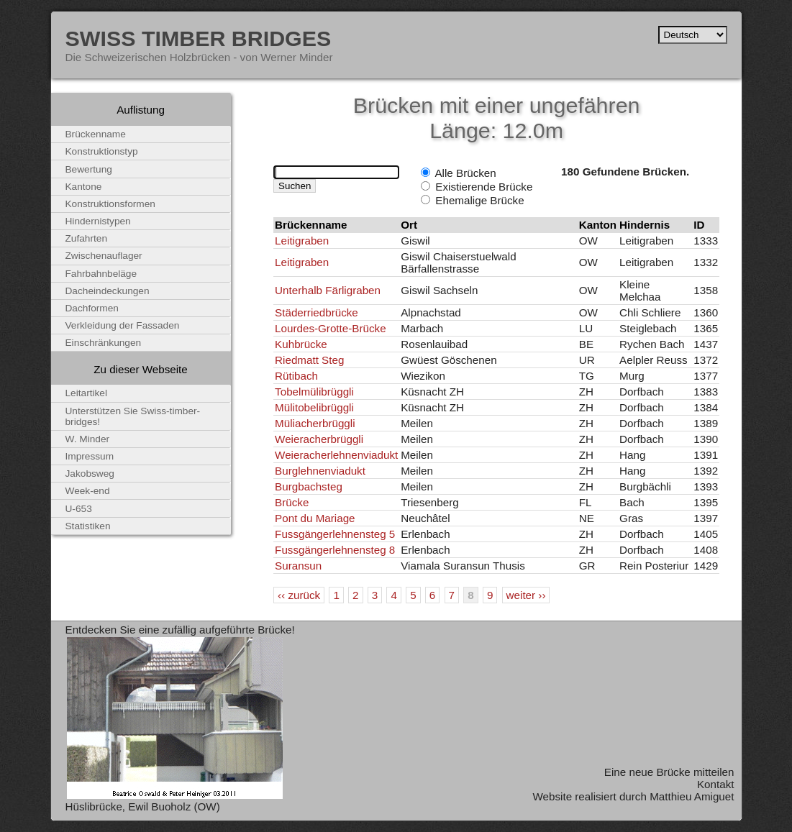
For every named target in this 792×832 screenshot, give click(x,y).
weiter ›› (526, 595)
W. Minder (87, 439)
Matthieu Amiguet (692, 796)
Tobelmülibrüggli (314, 391)
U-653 (78, 508)
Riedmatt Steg (309, 360)
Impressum (89, 456)
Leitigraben (302, 240)
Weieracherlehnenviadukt (336, 455)
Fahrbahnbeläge (101, 273)
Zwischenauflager (103, 255)
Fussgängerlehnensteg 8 (335, 550)
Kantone (83, 186)
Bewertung (88, 169)
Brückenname (95, 134)
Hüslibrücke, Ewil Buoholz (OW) (142, 806)
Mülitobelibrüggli (314, 407)
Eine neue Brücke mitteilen (669, 772)
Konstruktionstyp (101, 151)
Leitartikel (86, 393)
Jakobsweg (89, 473)
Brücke (292, 502)
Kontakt (715, 784)
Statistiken (88, 526)
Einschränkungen (103, 342)
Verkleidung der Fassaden (122, 325)
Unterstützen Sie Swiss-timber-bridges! (133, 416)
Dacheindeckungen (107, 290)
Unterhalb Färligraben (328, 290)
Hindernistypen (98, 221)
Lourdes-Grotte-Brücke (330, 328)
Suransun (298, 565)
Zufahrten (86, 238)
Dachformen (92, 308)
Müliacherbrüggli (315, 423)
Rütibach (296, 376)
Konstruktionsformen (110, 203)
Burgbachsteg (308, 486)
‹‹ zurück (299, 595)
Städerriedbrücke (316, 312)
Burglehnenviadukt (320, 471)
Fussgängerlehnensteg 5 (335, 534)
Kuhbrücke (301, 344)
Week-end (87, 490)
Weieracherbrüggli (319, 439)
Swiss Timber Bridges (198, 38)
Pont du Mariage (315, 518)
